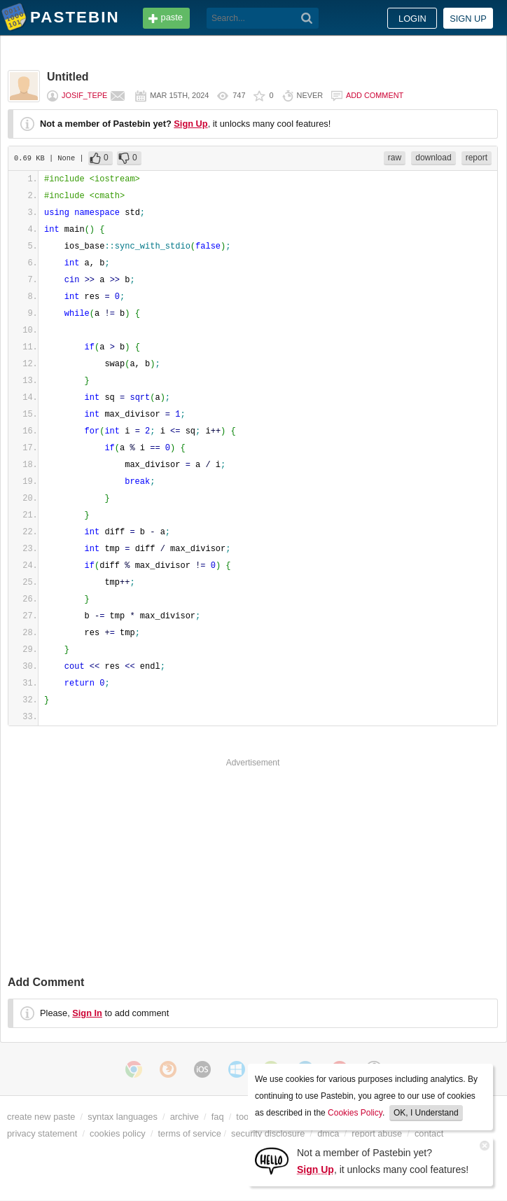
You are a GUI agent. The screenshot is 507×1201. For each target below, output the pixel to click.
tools (245, 1116)
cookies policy (118, 1133)
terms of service (189, 1133)
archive (184, 1116)
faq (217, 1116)
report (476, 157)
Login (412, 18)
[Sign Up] (272, 1160)
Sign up (468, 18)
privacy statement (42, 1133)
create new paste (41, 1116)
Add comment (374, 95)
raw (394, 157)
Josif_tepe (84, 95)
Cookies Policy (355, 1113)
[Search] (307, 18)
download (433, 157)
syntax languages (123, 1116)
